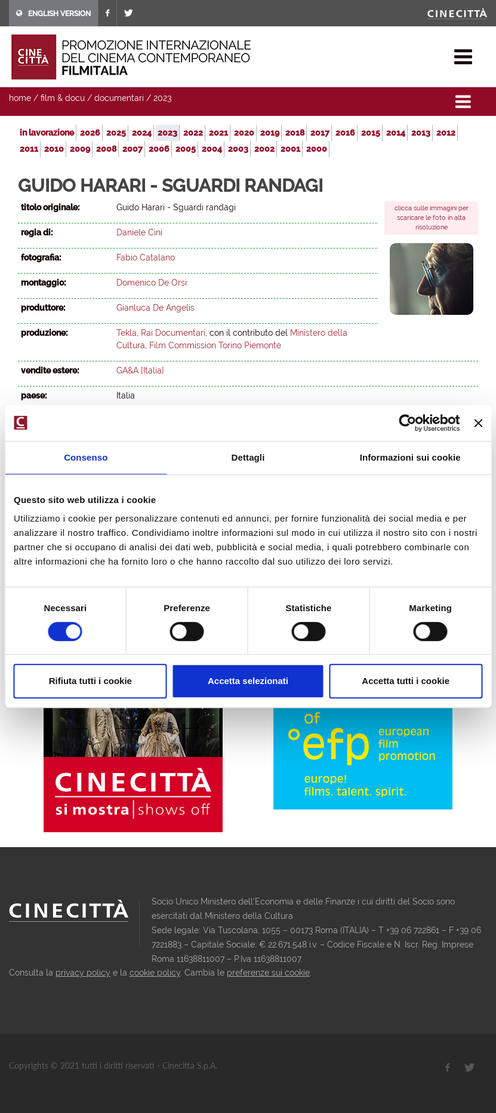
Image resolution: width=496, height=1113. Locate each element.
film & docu (63, 98)
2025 (116, 132)
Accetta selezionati (248, 681)
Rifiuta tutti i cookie (90, 681)
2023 (162, 98)
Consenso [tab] (85, 457)
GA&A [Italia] (140, 370)
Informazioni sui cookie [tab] (410, 457)
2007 (132, 149)
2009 (80, 149)
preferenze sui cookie (268, 972)
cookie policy (155, 972)
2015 (370, 132)
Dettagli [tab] (248, 457)
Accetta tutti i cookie (405, 681)
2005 (185, 149)
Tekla (126, 333)
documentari (119, 98)
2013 (420, 132)
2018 (294, 132)
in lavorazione (47, 132)
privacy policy (83, 972)
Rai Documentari (173, 333)
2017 (319, 132)
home (20, 98)
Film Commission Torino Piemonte (215, 345)
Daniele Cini (139, 232)
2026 (90, 132)
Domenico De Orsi (151, 282)
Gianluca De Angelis (155, 307)
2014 (395, 132)
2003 (238, 149)
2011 (29, 149)
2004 (212, 149)
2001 (290, 149)
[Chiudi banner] (478, 423)
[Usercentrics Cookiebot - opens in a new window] (408, 423)
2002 (264, 149)
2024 (142, 132)
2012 (445, 132)
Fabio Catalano (145, 257)
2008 (106, 149)
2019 (269, 132)
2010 (54, 149)
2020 (244, 132)
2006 (159, 149)
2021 (218, 132)
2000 (316, 149)
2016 (345, 132)
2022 (193, 132)
